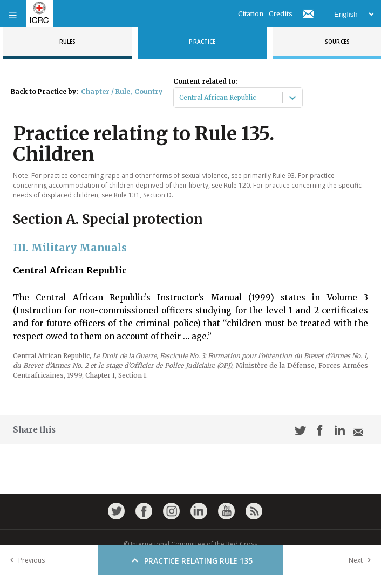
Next (362, 560)
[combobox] (180, 98)
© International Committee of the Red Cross (190, 544)
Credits (280, 14)
